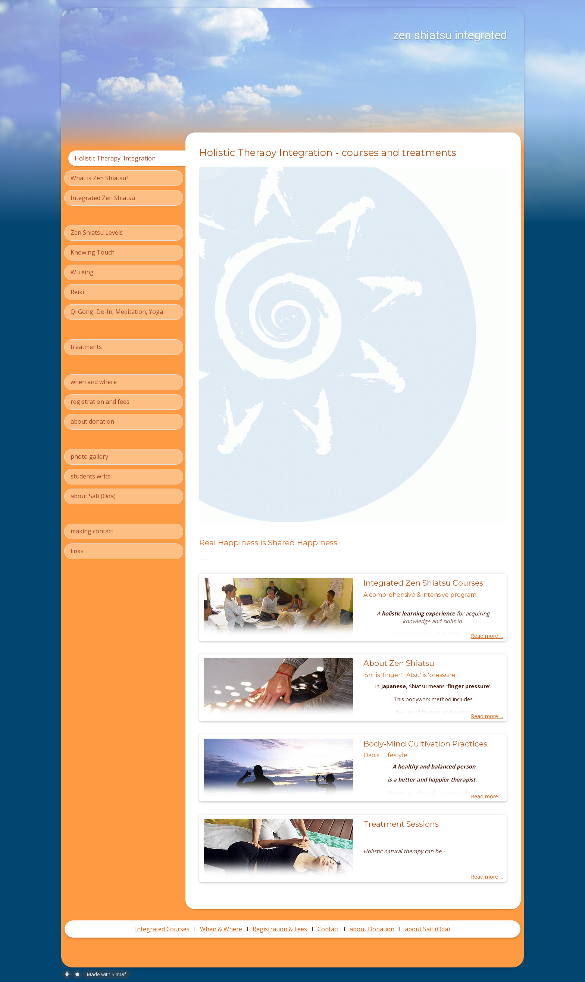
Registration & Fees (280, 929)
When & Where (221, 929)
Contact (328, 929)
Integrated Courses (162, 929)
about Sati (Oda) (427, 929)
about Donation (372, 929)
